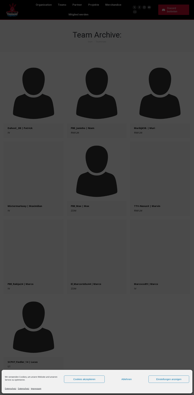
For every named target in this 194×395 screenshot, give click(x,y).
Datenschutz (10, 388)
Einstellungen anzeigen (168, 379)
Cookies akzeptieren (84, 379)
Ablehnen (126, 379)
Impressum (36, 388)
